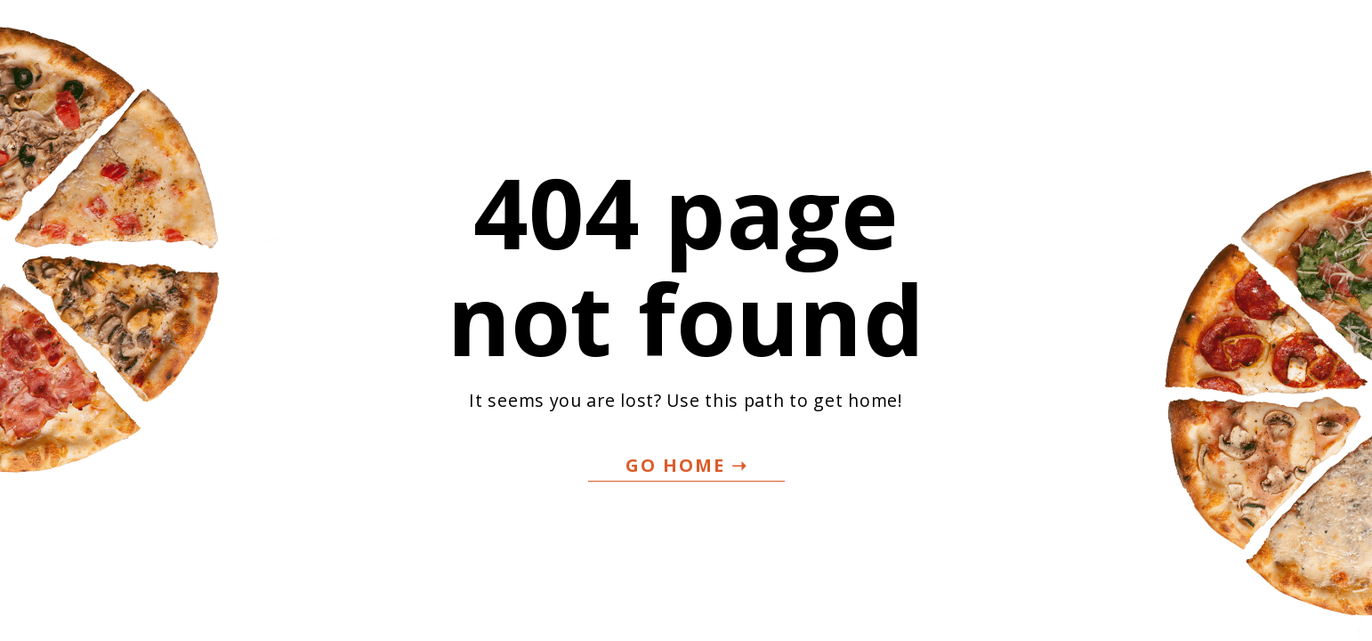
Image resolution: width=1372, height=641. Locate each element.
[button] (686, 466)
